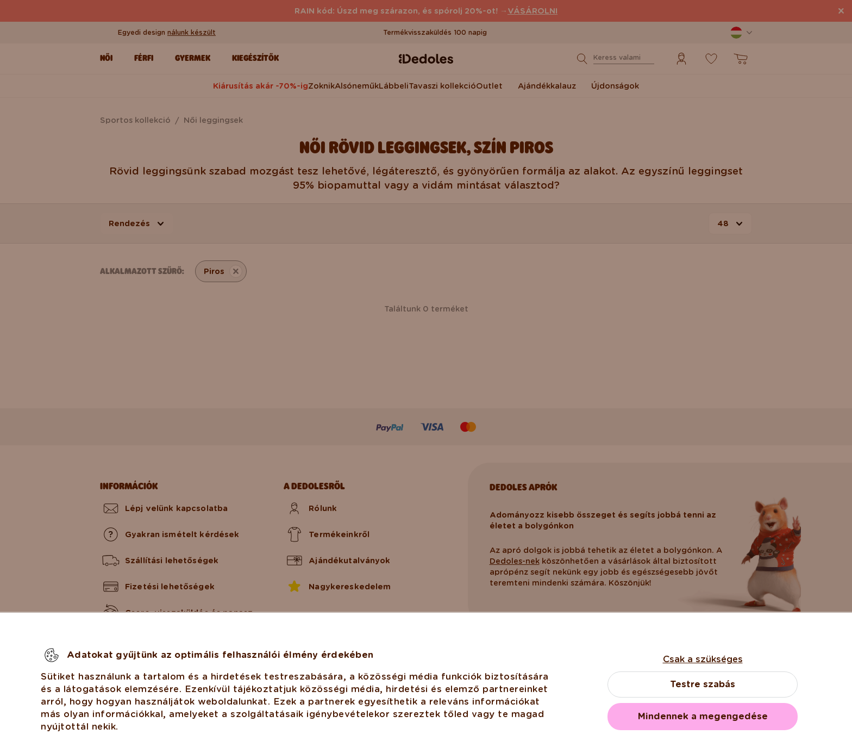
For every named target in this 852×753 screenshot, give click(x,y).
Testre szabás (702, 684)
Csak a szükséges (703, 659)
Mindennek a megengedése (703, 716)
